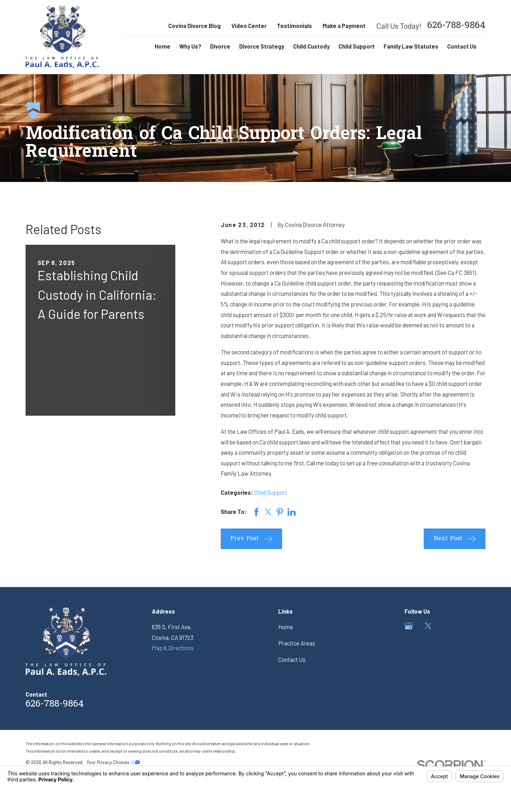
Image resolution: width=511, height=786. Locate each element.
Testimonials (294, 25)
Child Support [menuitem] (357, 46)
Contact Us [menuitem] (462, 46)
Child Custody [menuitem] (311, 46)
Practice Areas (296, 643)
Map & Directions (173, 647)
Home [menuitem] (162, 46)
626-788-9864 (456, 26)
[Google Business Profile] (409, 626)
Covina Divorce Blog (194, 25)
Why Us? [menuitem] (190, 46)
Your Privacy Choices (113, 762)
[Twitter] (428, 626)
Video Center (249, 25)
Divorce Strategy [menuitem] (261, 46)
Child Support (270, 492)
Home (285, 627)
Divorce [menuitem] (220, 46)
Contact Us (292, 659)
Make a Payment (344, 25)
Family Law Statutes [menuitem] (411, 46)
